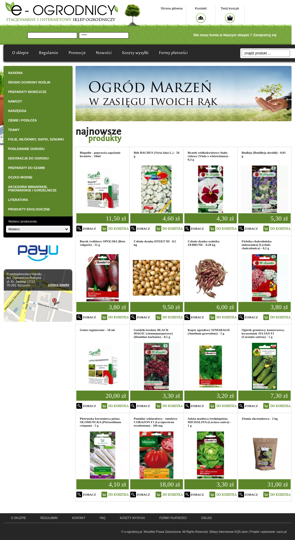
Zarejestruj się (265, 35)
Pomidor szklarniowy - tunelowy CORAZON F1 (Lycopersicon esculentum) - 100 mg (155, 422)
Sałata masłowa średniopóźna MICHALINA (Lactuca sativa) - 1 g (209, 422)
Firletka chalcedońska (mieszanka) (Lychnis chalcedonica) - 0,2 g (257, 244)
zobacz (89, 228)
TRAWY (14, 130)
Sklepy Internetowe (221, 531)
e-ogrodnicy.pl (133, 531)
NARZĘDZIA (17, 111)
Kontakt (201, 8)
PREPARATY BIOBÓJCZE (27, 92)
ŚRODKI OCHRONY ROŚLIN (29, 82)
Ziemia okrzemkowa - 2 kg (260, 418)
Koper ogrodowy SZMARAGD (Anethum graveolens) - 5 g (209, 331)
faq (102, 518)
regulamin (48, 518)
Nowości (104, 52)
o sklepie (18, 518)
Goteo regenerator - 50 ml (97, 330)
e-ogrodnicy (40, 529)
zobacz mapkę (58, 284)
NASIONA (15, 73)
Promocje (77, 52)
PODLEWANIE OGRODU (26, 149)
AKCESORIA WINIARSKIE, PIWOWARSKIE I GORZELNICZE (32, 188)
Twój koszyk (230, 8)
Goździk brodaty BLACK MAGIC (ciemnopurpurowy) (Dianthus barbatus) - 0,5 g (153, 333)
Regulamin (48, 52)
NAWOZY (15, 101)
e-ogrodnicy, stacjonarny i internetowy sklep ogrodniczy (61, 11)
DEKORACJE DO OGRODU (28, 158)
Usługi (206, 518)
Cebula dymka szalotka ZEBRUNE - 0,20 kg (204, 242)
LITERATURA (18, 199)
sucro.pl (282, 531)
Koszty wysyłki (135, 52)
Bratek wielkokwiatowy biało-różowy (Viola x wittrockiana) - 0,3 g (209, 156)
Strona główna (172, 8)
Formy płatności (173, 52)
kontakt (78, 518)
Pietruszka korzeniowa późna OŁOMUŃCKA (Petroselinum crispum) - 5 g (100, 422)
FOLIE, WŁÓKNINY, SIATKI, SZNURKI (36, 139)
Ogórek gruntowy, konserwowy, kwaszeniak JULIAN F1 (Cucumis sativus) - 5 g (263, 333)
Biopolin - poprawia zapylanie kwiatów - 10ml (100, 154)
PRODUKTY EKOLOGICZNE (29, 209)
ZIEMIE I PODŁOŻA (22, 120)
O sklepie (20, 52)
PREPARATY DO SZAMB (26, 168)
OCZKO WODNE (20, 177)
